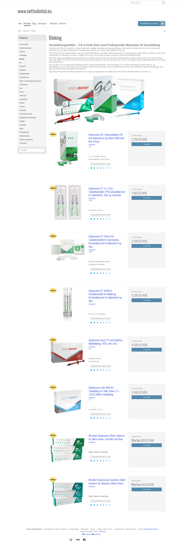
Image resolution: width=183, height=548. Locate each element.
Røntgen (22, 121)
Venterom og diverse (26, 139)
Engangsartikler (24, 73)
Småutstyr (22, 125)
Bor (20, 62)
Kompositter (23, 99)
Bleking (21, 59)
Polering (22, 106)
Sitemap (102, 531)
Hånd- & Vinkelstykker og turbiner (30, 81)
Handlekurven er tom (152, 23)
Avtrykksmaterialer (25, 48)
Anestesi (22, 52)
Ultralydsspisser (24, 136)
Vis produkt (146, 144)
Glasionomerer (24, 77)
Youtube (96, 534)
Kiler (20, 88)
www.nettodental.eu (35, 11)
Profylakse (22, 110)
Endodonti (22, 70)
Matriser (22, 103)
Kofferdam (22, 95)
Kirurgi (21, 92)
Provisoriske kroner (25, 114)
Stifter (21, 128)
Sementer (22, 66)
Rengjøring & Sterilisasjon (27, 117)
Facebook (87, 534)
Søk (163, 2)
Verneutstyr (23, 143)
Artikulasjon (23, 55)
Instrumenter (23, 84)
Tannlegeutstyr (24, 132)
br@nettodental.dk (151, 529)
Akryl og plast (23, 44)
